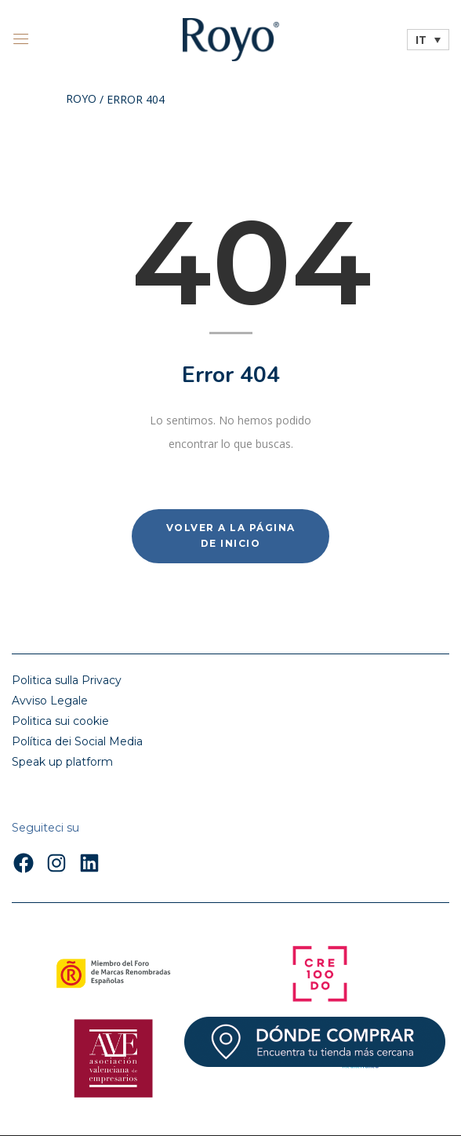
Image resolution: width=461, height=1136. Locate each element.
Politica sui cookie (60, 721)
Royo (81, 99)
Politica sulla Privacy (67, 680)
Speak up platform (62, 762)
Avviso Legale (50, 701)
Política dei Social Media (77, 741)
